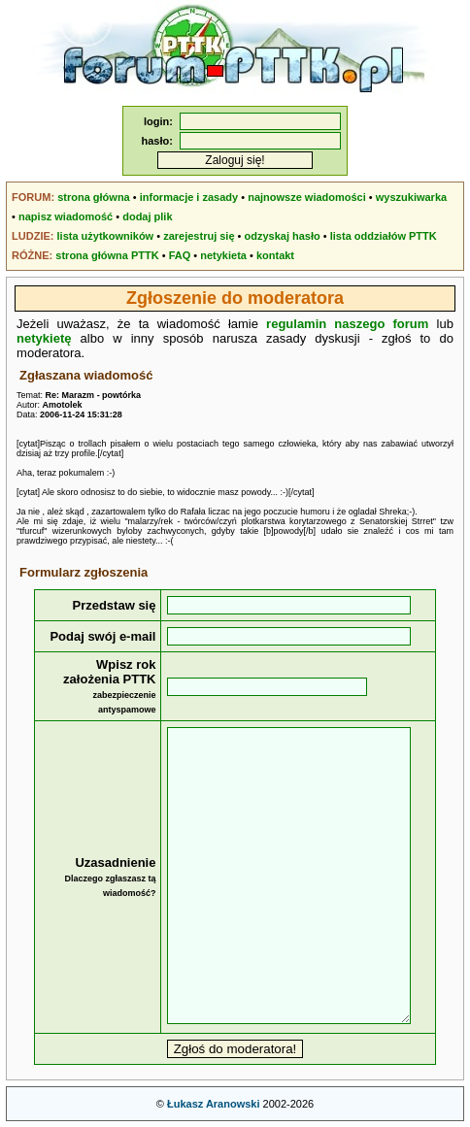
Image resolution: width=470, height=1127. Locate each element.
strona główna (93, 197)
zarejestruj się (198, 236)
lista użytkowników (105, 236)
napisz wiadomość (65, 216)
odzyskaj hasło (282, 236)
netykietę (44, 338)
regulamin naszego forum (347, 323)
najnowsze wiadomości (307, 197)
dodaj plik (147, 216)
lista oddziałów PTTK (383, 236)
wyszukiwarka (411, 197)
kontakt (275, 255)
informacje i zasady (189, 197)
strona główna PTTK (106, 255)
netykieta (223, 255)
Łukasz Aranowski (213, 1104)
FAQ (180, 255)
